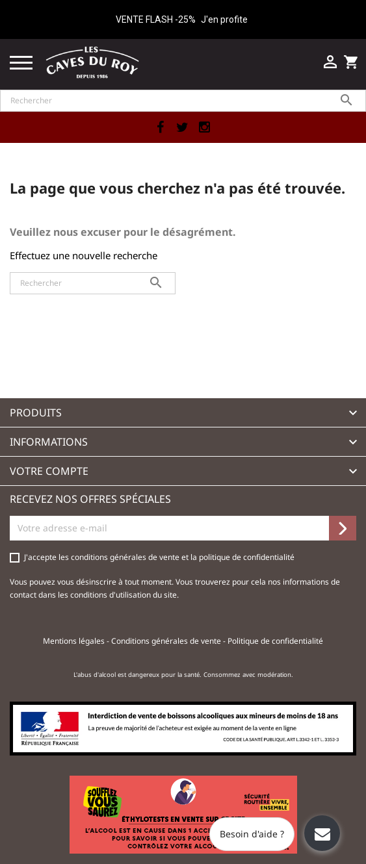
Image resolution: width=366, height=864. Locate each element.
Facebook (160, 127)
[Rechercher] (183, 101)
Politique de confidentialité (275, 640)
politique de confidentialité (246, 557)
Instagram (205, 127)
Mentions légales (75, 640)
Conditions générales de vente (167, 640)
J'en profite (224, 19)
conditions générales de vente (126, 557)
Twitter (183, 127)
